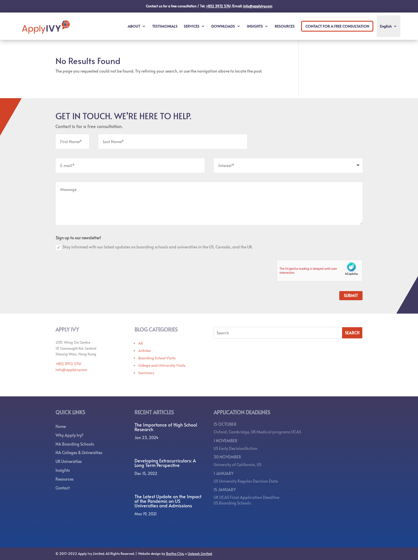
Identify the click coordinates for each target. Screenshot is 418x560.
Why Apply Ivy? (69, 435)
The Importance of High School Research (165, 426)
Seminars (146, 372)
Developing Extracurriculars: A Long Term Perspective (165, 462)
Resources (64, 479)
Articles (144, 350)
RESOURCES (285, 26)
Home (60, 426)
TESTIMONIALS (164, 26)
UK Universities (68, 461)
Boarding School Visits (156, 358)
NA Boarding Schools (74, 444)
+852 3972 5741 (68, 363)
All (140, 343)
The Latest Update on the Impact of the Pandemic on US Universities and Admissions (167, 500)
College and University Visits (161, 365)
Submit (351, 295)
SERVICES (191, 26)
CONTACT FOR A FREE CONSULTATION (337, 26)
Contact (62, 488)
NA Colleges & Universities (78, 452)
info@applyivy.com (71, 369)
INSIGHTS (255, 26)
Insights (62, 470)
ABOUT (134, 26)
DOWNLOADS (223, 26)
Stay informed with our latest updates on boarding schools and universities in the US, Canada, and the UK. (154, 247)
